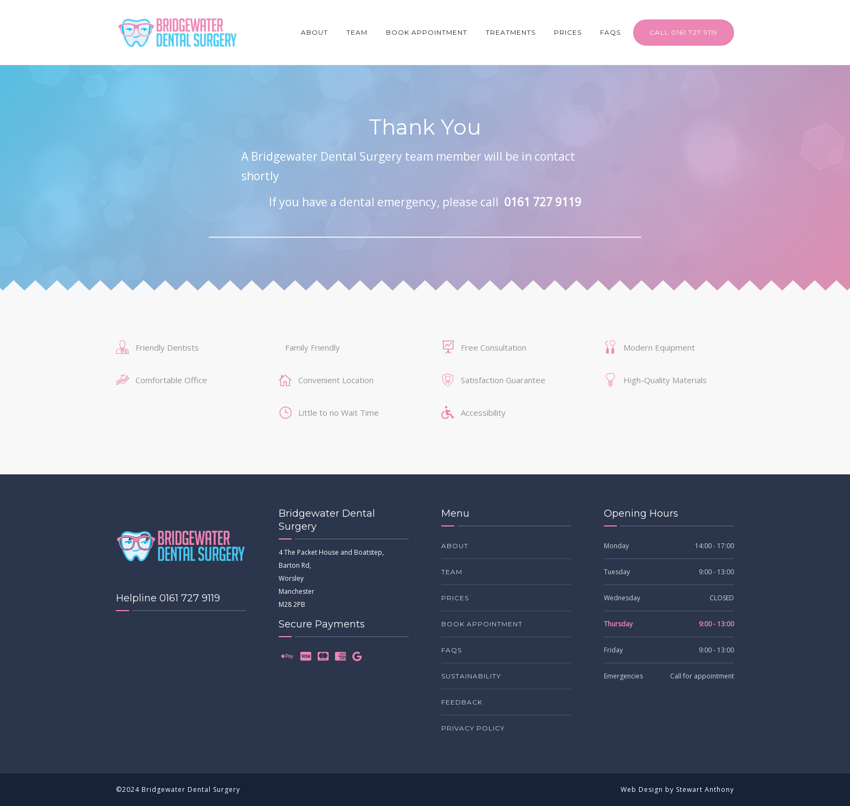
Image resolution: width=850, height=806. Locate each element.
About (314, 32)
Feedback (461, 702)
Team (357, 32)
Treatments (511, 32)
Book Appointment (426, 32)
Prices (568, 32)
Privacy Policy (473, 728)
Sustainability (471, 676)
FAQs (610, 32)
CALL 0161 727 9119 (683, 32)
